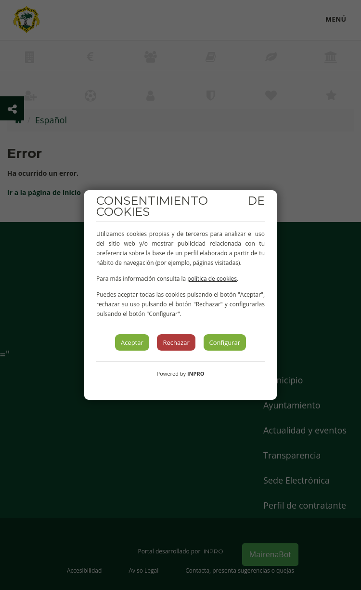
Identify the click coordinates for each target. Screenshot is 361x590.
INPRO (196, 373)
